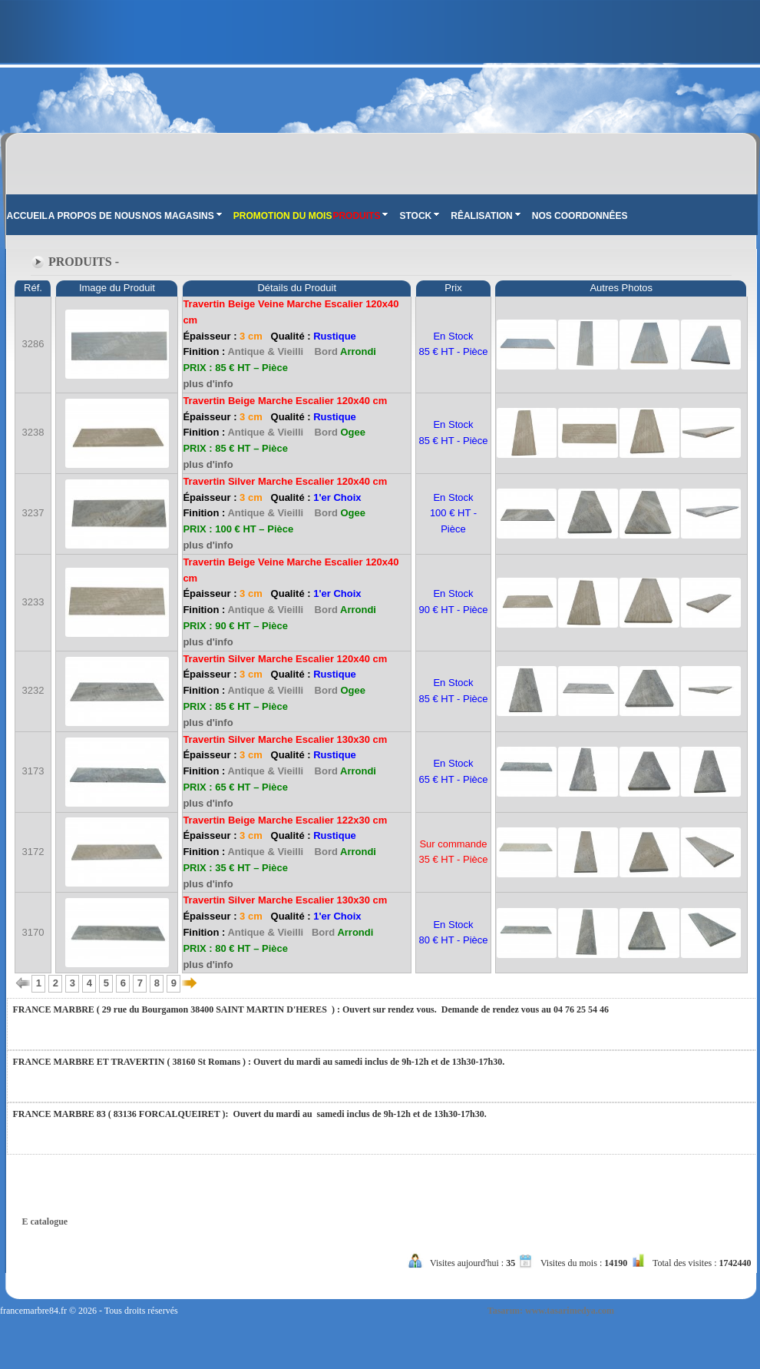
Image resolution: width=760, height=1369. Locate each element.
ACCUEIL (27, 215)
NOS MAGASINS (182, 215)
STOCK (419, 215)
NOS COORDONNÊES (580, 215)
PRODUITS (360, 215)
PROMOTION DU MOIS (282, 215)
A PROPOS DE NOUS (94, 215)
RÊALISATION (485, 215)
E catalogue (45, 1221)
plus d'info (208, 383)
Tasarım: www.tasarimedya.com (550, 1310)
